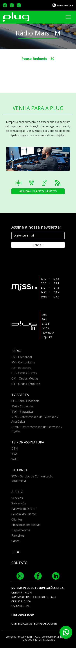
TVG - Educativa (22, 412)
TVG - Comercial (22, 406)
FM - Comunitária (23, 362)
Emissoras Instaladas (25, 525)
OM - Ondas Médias (24, 378)
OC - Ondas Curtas (24, 373)
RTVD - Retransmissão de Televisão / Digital (36, 429)
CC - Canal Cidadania (25, 401)
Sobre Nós (18, 503)
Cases (15, 541)
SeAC (14, 459)
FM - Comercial (21, 357)
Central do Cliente (23, 514)
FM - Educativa (21, 368)
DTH (14, 448)
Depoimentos (20, 530)
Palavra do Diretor (24, 509)
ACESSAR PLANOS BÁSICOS (38, 191)
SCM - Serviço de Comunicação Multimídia (32, 478)
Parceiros (17, 535)
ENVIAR (38, 245)
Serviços (17, 498)
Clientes (16, 519)
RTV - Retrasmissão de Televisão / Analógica (34, 419)
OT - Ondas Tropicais (26, 384)
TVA (14, 454)
